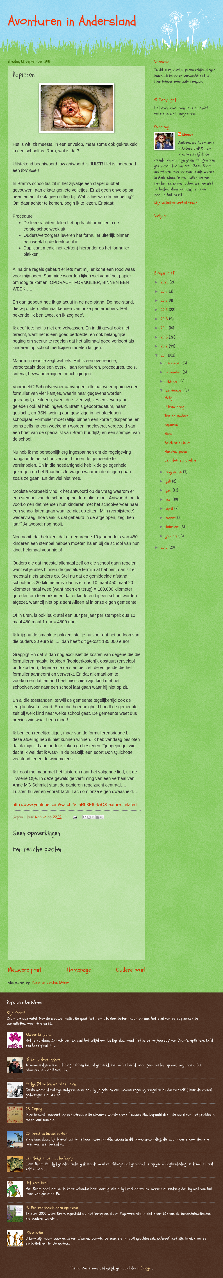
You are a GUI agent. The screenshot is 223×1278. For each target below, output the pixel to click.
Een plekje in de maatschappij (49, 1158)
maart (171, 518)
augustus (174, 472)
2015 (165, 319)
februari (173, 527)
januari (172, 536)
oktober (173, 381)
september (175, 390)
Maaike (187, 135)
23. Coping (34, 1109)
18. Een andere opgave (43, 1059)
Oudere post (130, 970)
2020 (165, 282)
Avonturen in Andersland (72, 21)
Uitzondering (174, 407)
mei (169, 499)
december (174, 363)
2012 (165, 346)
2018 (165, 291)
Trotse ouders (177, 416)
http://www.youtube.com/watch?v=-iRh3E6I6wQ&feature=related (75, 804)
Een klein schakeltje (180, 460)
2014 (165, 328)
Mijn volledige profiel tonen (175, 203)
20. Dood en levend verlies (47, 1133)
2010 (165, 547)
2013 (165, 337)
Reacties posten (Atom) (51, 982)
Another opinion (177, 442)
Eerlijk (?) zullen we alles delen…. (52, 1084)
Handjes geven (176, 451)
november (174, 372)
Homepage (79, 970)
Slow (168, 434)
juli (169, 481)
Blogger (146, 1268)
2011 (164, 355)
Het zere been (37, 1183)
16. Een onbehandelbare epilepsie (52, 1208)
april (170, 508)
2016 (165, 310)
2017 (165, 300)
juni (169, 490)
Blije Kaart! (16, 1013)
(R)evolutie (34, 1232)
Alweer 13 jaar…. (39, 1034)
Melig (168, 398)
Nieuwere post (25, 970)
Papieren (171, 425)
